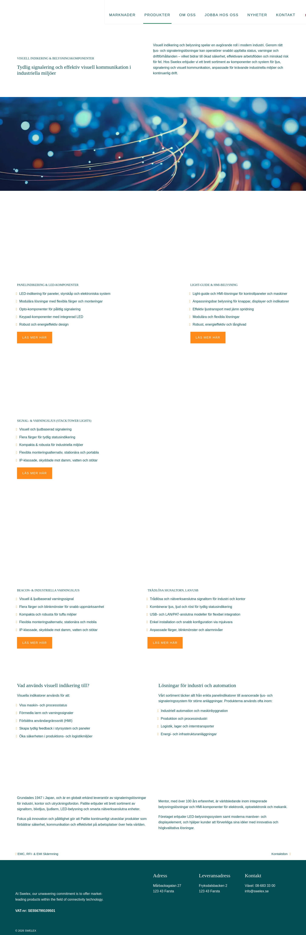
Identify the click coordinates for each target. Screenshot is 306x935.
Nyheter (239, 10)
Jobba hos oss (206, 10)
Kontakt (265, 10)
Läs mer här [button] (34, 337)
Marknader (115, 10)
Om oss (175, 10)
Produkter (147, 10)
